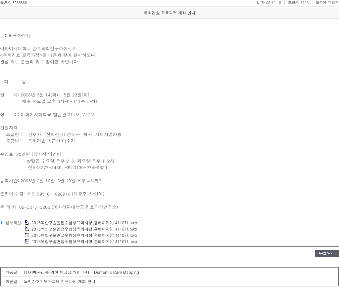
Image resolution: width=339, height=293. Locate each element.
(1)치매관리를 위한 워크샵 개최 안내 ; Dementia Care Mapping (81, 272)
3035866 (19, 2)
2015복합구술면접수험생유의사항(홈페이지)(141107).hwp (80, 222)
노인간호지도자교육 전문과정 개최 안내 (59, 281)
